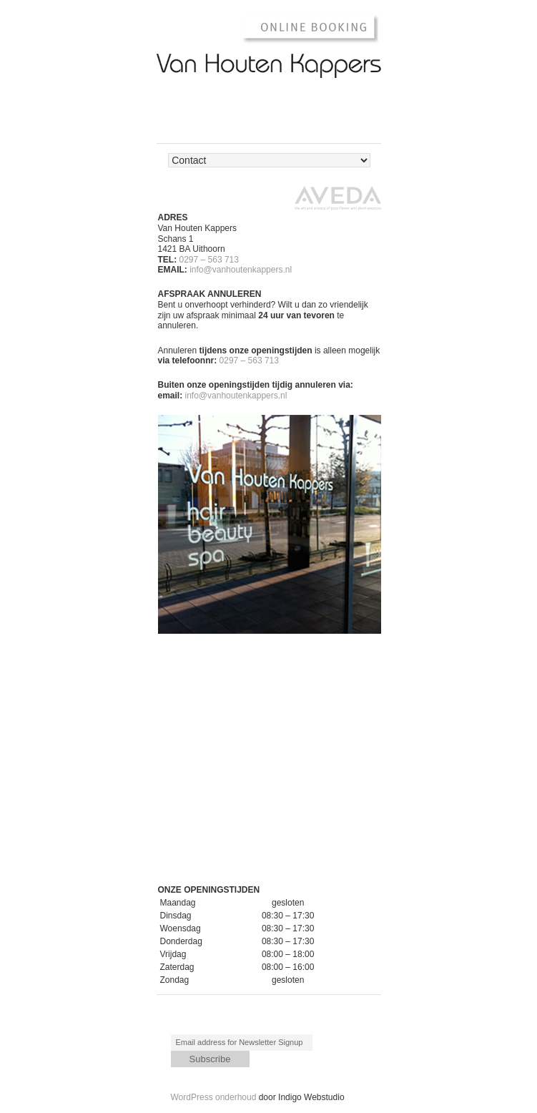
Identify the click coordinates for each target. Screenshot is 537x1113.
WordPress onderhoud (214, 1097)
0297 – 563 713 (209, 260)
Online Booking (302, 28)
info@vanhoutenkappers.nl (240, 270)
